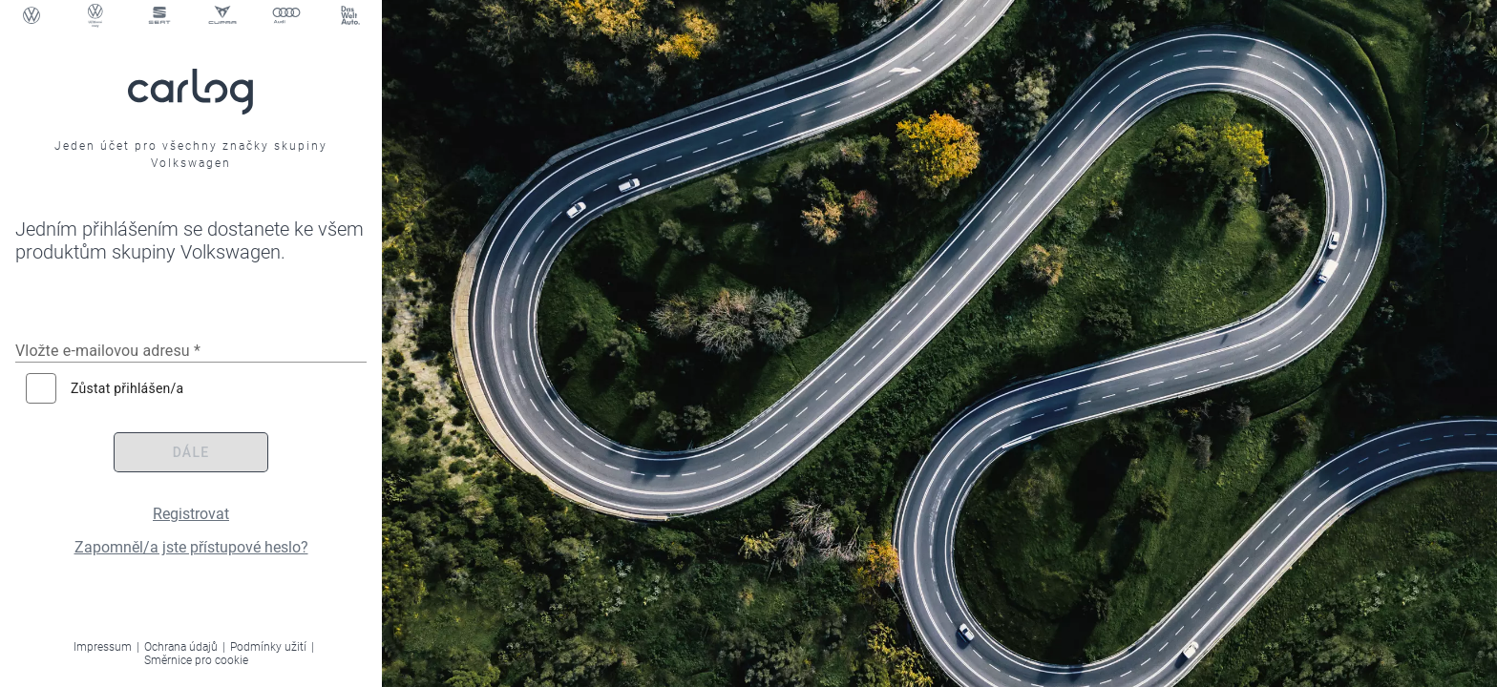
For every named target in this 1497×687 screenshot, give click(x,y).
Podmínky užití (268, 647)
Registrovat (191, 514)
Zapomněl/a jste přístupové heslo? (191, 547)
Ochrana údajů (181, 647)
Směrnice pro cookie (196, 660)
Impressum (103, 647)
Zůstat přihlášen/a (127, 388)
